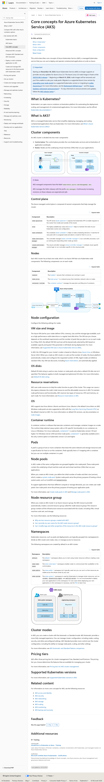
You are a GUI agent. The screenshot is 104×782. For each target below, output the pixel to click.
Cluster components (39, 47)
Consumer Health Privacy (57, 781)
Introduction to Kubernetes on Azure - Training (46, 745)
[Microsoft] (3, 2)
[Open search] (94, 3)
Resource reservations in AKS (68, 396)
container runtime (56, 283)
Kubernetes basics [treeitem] (11, 39)
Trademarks (83, 781)
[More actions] (99, 15)
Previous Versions (17, 781)
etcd (70, 227)
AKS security (39, 696)
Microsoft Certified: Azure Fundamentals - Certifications (49, 755)
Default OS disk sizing (41, 377)
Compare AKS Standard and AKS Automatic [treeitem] (14, 55)
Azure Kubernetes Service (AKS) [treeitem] (14, 22)
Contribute (35, 781)
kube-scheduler (61, 233)
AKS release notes (47, 91)
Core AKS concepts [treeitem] (12, 47)
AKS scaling (39, 704)
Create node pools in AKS (59, 492)
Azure (40, 15)
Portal (81, 8)
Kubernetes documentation (40, 110)
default (47, 558)
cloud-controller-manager (74, 245)
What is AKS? (37, 44)
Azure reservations (71, 360)
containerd (64, 431)
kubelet (52, 275)
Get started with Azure (93, 8)
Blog (26, 781)
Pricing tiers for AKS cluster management (64, 666)
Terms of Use (73, 781)
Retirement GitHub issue (73, 86)
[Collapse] (25, 13)
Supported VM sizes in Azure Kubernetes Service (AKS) (62, 348)
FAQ (76, 583)
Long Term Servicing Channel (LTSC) (84, 409)
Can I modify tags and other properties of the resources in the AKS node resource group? (66, 526)
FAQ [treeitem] (5, 131)
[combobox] (13, 17)
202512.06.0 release (40, 77)
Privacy (43, 781)
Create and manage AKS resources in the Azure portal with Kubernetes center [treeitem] (15, 69)
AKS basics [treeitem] (9, 43)
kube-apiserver (61, 221)
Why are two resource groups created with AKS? (52, 520)
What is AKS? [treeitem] (8, 26)
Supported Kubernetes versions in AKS (63, 677)
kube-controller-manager (70, 239)
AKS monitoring (40, 707)
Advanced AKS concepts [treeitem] (13, 51)
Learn (33, 15)
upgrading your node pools (43, 83)
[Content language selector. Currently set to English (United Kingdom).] (12, 775)
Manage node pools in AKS (80, 492)
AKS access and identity (43, 693)
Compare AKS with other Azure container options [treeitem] (13, 31)
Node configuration (39, 50)
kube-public (48, 570)
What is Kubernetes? (39, 42)
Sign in (99, 3)
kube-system (49, 576)
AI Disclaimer (6, 781)
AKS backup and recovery (44, 710)
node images (35, 415)
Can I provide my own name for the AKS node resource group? (57, 523)
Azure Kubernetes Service (53, 15)
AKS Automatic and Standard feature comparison (67, 648)
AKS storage (39, 701)
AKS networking (40, 699)
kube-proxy (53, 279)
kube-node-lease (50, 564)
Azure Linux (86, 352)
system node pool (48, 477)
